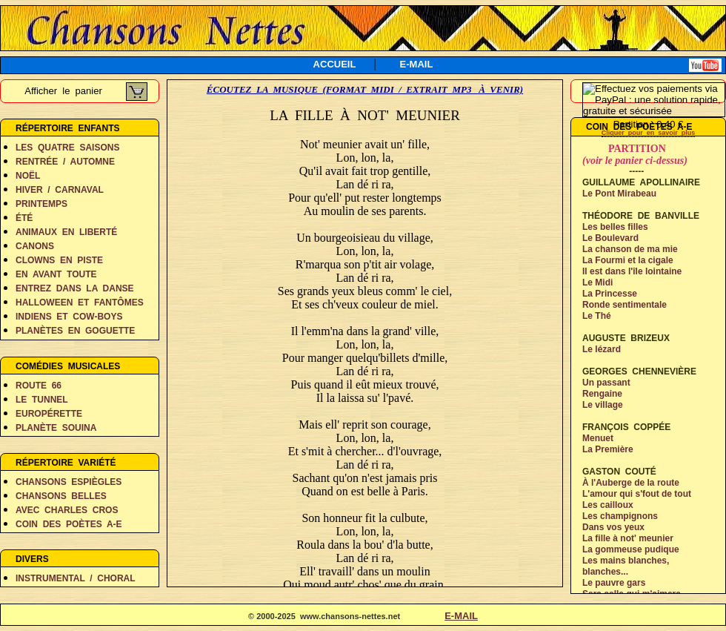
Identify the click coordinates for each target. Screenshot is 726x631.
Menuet (597, 438)
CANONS (35, 246)
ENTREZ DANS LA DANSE (75, 288)
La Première (607, 449)
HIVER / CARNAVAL (60, 190)
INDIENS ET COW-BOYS (69, 316)
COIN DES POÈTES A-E (69, 524)
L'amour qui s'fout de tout (636, 494)
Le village (602, 405)
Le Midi (597, 282)
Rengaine (602, 394)
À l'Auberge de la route (630, 483)
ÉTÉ (24, 218)
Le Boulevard (610, 238)
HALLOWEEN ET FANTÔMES (80, 302)
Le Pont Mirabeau (619, 193)
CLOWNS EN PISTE (59, 260)
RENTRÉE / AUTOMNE (65, 161)
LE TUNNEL (42, 399)
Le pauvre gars (613, 583)
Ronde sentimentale (624, 305)
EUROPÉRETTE (49, 414)
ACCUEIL (334, 64)
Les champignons (620, 516)
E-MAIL (416, 64)
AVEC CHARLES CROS (67, 510)
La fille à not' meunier (627, 538)
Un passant (606, 382)
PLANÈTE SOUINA (56, 428)
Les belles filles (615, 227)
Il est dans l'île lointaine (632, 271)
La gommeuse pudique (630, 549)
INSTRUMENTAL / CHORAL (76, 578)
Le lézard (601, 349)
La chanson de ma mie (630, 249)
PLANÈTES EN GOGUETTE (75, 331)
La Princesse (609, 293)
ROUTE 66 (38, 385)
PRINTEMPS (41, 204)
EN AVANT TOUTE (56, 274)
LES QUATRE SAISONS (67, 147)
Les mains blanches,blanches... (625, 566)
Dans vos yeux (613, 527)
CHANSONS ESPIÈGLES (68, 482)
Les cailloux (607, 505)
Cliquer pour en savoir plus (649, 132)
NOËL (28, 176)
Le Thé (596, 316)
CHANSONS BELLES (61, 496)
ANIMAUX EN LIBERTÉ (66, 232)
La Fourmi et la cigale (627, 260)
